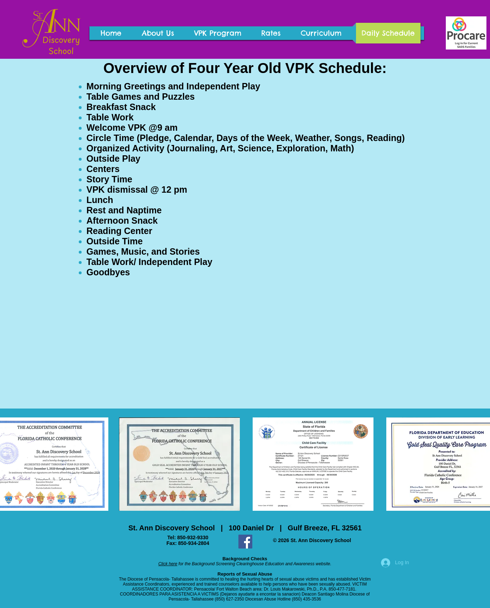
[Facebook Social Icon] (245, 542)
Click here (167, 563)
